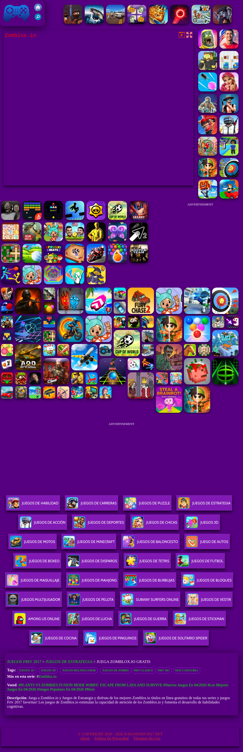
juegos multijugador (79, 670)
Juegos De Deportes (99, 524)
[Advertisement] (200, 239)
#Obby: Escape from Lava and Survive (124, 685)
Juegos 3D (48, 670)
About (85, 738)
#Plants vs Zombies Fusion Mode (52, 685)
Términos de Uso (146, 738)
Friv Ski (163, 670)
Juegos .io (26, 670)
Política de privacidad (111, 738)
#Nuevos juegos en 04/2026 (184, 685)
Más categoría (186, 670)
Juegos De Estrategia (204, 505)
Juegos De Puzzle (147, 505)
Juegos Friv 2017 (16, 13)
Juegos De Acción (42, 524)
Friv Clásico (143, 670)
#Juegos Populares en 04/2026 (60, 689)
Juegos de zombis (115, 670)
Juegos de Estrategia (69, 661)
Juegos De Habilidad (33, 505)
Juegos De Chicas (154, 524)
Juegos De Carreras (91, 505)
